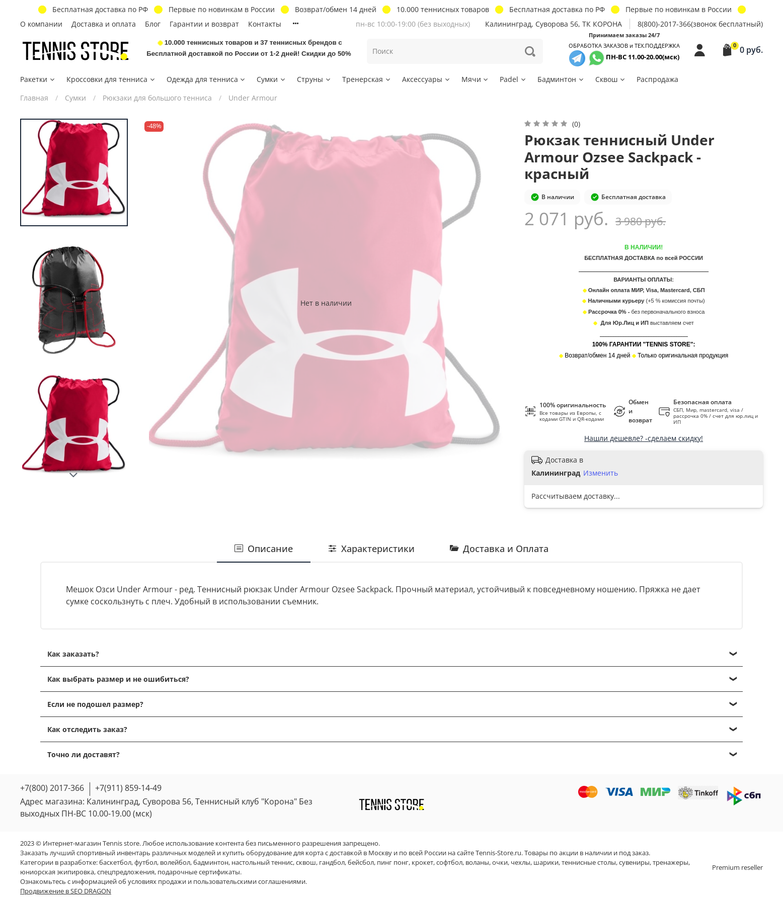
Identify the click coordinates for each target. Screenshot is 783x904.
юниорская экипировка (57, 872)
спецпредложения (125, 872)
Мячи (475, 79)
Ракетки (38, 79)
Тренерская (367, 79)
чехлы (520, 862)
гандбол (332, 862)
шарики (546, 862)
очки (500, 862)
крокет (422, 862)
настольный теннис (262, 862)
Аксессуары (426, 79)
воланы (477, 862)
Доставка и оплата (103, 24)
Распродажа (657, 79)
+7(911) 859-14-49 (128, 787)
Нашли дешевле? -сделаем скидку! (643, 438)
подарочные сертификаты (199, 872)
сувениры (634, 862)
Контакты (264, 24)
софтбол (449, 862)
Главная (34, 98)
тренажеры (670, 862)
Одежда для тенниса (207, 79)
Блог (153, 24)
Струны (314, 79)
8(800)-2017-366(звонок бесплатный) (700, 24)
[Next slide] (74, 475)
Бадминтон (561, 79)
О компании (41, 24)
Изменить (600, 473)
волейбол (175, 862)
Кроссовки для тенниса (111, 79)
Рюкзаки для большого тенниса (157, 98)
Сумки (271, 79)
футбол (145, 862)
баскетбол (115, 862)
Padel (513, 79)
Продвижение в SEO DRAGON (65, 891)
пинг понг (393, 862)
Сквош (610, 79)
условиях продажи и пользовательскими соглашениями (216, 881)
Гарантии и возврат (204, 24)
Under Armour (252, 98)
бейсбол (361, 862)
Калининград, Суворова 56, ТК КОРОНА (553, 24)
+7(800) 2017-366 (52, 787)
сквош (306, 862)
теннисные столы (589, 862)
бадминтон (210, 862)
